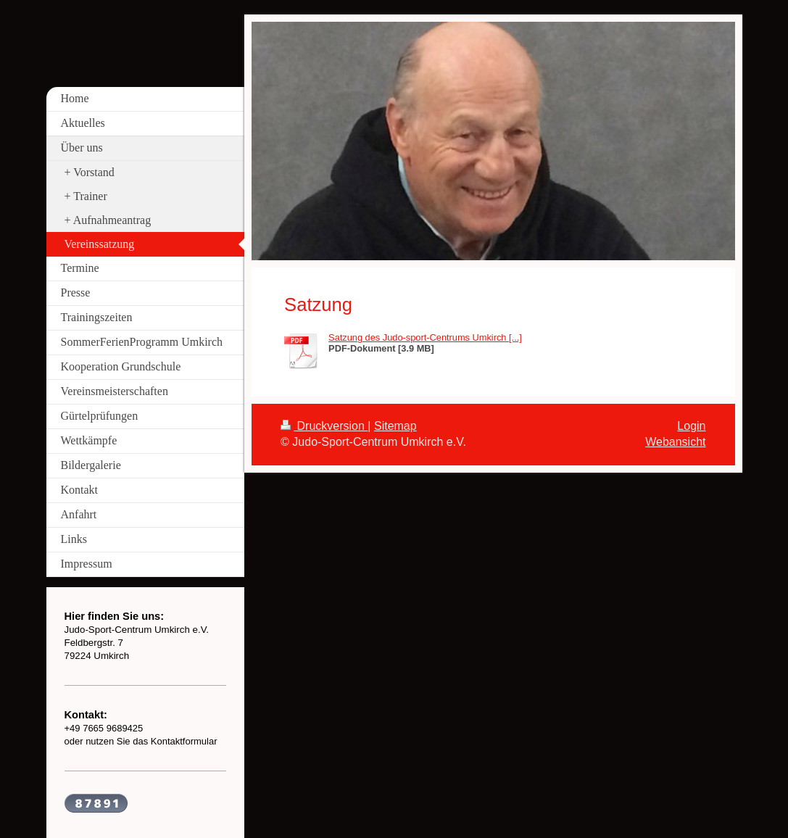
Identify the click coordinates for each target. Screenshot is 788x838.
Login (691, 426)
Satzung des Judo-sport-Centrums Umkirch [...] (425, 337)
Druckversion (324, 426)
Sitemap (395, 426)
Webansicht (675, 442)
